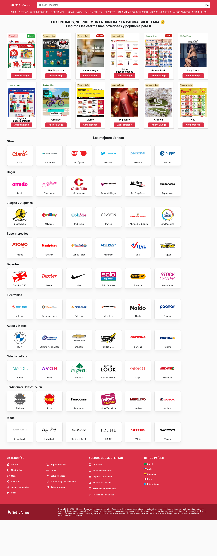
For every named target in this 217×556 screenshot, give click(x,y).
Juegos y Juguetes (160, 12)
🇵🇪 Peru (148, 514)
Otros (195, 12)
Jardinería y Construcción (133, 12)
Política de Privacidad (101, 529)
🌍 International (152, 519)
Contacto (95, 499)
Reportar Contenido (100, 511)
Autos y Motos (181, 12)
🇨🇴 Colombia (150, 509)
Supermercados (39, 12)
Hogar (70, 12)
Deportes (110, 12)
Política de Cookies (100, 517)
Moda (79, 12)
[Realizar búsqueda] (207, 5)
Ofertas (23, 12)
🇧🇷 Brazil (148, 499)
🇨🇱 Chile (148, 504)
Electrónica (57, 12)
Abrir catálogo (21, 75)
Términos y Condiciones (102, 524)
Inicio (13, 12)
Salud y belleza (94, 12)
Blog (204, 12)
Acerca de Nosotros (100, 505)
